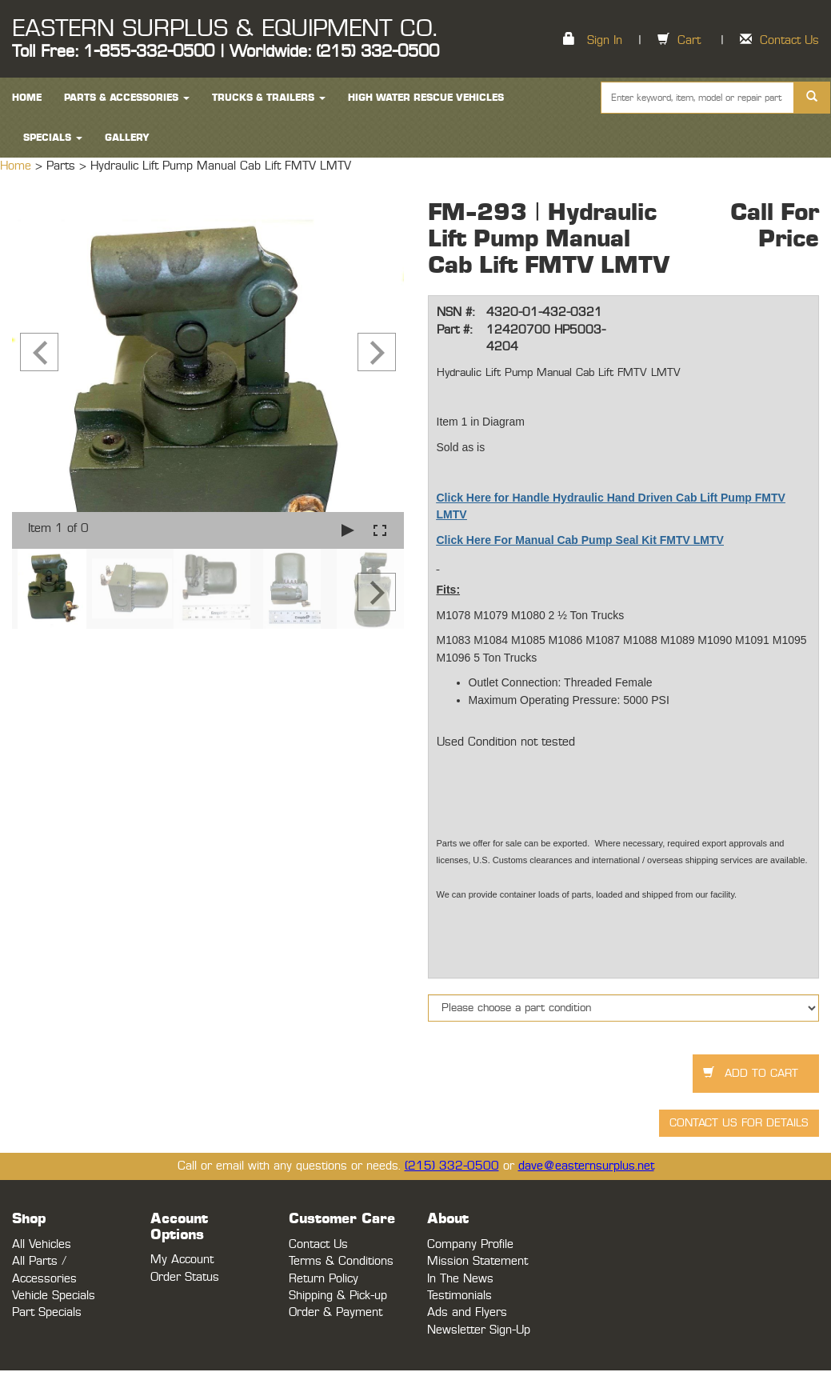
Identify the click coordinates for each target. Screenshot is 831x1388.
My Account (182, 1260)
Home (17, 166)
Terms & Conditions (341, 1261)
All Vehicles (41, 1244)
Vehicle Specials (53, 1296)
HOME (27, 97)
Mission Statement (477, 1261)
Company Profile (470, 1244)
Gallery (127, 137)
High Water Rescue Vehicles (426, 97)
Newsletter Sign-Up (478, 1330)
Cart (689, 40)
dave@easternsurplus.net (586, 1166)
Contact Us (789, 40)
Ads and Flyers (467, 1312)
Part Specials (47, 1312)
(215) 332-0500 (452, 1166)
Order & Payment (335, 1312)
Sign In (604, 40)
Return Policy (323, 1279)
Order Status (184, 1277)
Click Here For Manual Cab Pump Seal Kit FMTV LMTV (580, 540)
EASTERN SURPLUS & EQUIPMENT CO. (224, 29)
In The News (460, 1279)
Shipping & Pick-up (338, 1296)
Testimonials (459, 1296)
